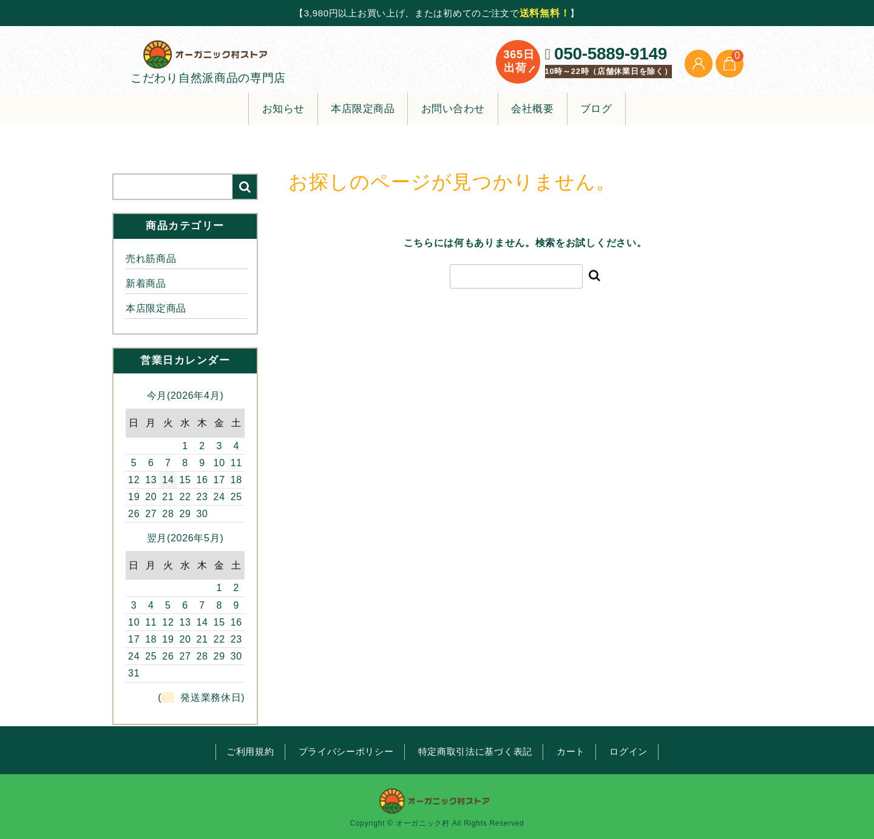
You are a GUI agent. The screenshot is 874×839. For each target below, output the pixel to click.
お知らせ (283, 110)
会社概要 (532, 110)
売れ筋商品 (151, 260)
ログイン (628, 752)
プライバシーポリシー (346, 752)
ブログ (596, 110)
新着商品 (146, 284)
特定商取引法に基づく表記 (475, 752)
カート (571, 752)
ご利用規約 (250, 752)
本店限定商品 (363, 110)
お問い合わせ (453, 110)
